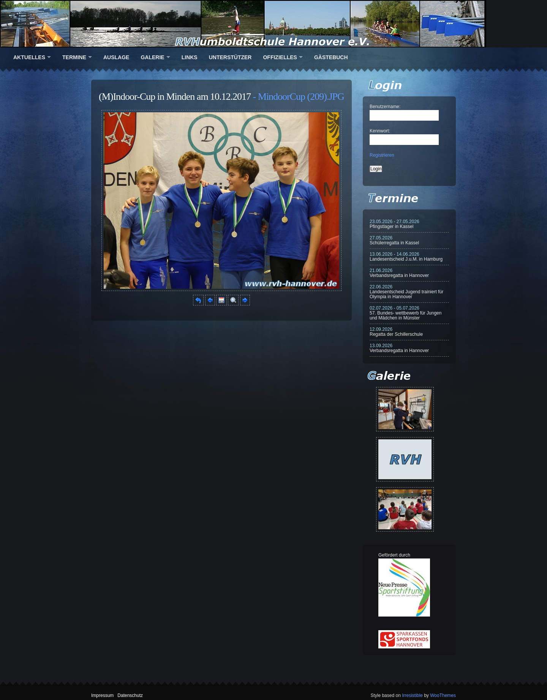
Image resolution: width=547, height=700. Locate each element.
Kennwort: (380, 131)
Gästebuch (331, 57)
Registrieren (382, 155)
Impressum (102, 695)
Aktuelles (29, 57)
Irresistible (412, 695)
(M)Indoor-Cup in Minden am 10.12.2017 (175, 96)
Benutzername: (385, 106)
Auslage (116, 57)
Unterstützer (230, 57)
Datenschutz (130, 695)
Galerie (152, 57)
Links (190, 57)
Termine (74, 57)
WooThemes (443, 695)
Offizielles (280, 57)
